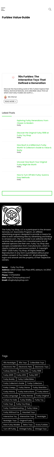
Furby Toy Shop (17, 267)
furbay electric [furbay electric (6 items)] (10, 371)
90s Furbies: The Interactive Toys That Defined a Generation (32, 80)
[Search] (50, 9)
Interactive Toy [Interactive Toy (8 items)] (10, 416)
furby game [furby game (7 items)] (24, 387)
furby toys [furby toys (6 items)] (8, 404)
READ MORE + (10, 101)
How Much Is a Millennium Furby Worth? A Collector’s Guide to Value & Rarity (34, 148)
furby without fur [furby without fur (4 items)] (11, 412)
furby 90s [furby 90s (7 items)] (24, 371)
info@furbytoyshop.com (18, 280)
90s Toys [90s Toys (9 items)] (23, 362)
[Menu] (3, 9)
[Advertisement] (24, 47)
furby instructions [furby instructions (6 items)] (26, 391)
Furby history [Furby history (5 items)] (9, 391)
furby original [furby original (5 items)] (42, 395)
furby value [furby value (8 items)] (32, 408)
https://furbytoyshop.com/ (18, 277)
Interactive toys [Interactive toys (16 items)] (27, 416)
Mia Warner (10, 97)
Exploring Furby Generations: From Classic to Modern (32, 121)
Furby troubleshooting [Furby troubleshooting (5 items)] (13, 408)
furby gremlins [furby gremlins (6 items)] (40, 387)
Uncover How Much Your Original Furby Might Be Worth (32, 163)
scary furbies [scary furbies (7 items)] (42, 424)
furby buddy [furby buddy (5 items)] (9, 379)
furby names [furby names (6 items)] (27, 395)
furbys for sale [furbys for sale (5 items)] (10, 400)
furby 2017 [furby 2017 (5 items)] (33, 375)
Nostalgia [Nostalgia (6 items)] (41, 416)
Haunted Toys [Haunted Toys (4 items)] (28, 412)
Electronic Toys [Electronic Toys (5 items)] (41, 366)
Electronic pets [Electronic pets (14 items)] (25, 366)
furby (19, 125)
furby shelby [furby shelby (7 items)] (26, 400)
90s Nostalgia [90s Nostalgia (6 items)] (9, 362)
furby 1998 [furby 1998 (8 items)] (36, 371)
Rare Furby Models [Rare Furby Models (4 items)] (11, 424)
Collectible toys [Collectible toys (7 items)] (37, 362)
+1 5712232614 (14, 275)
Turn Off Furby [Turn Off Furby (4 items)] (9, 429)
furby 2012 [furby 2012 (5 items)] (21, 375)
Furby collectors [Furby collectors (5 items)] (34, 383)
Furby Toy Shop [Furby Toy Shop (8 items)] (23, 404)
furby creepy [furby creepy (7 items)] (9, 387)
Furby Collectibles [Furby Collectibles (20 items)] (26, 379)
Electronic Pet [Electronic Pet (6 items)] (9, 366)
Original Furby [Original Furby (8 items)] (26, 420)
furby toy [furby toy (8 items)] (39, 400)
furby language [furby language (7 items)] (10, 395)
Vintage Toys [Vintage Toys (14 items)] (41, 429)
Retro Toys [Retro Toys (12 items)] (28, 424)
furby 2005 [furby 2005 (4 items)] (8, 375)
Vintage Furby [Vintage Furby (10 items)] (25, 429)
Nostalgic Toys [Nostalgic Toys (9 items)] (10, 420)
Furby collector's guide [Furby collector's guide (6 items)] (13, 383)
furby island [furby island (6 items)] (42, 391)
